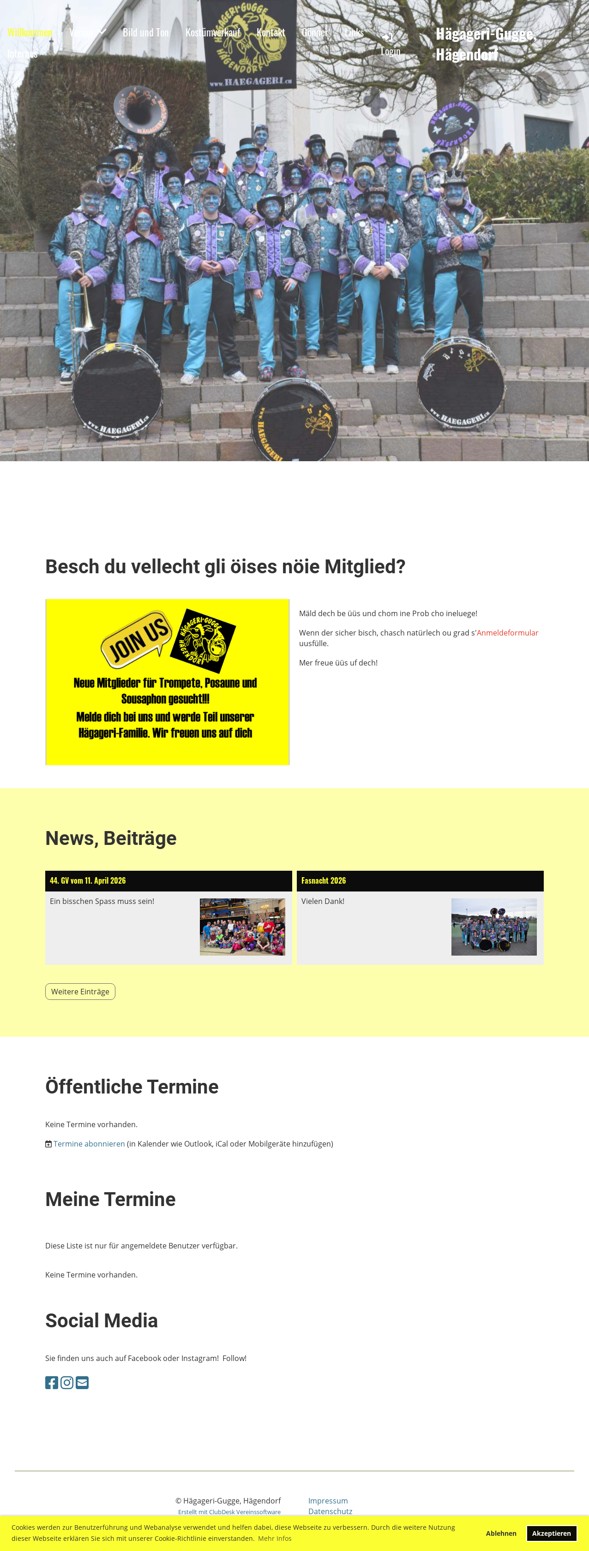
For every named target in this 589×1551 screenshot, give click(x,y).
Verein (87, 31)
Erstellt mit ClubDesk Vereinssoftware (229, 1512)
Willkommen (30, 31)
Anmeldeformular (508, 633)
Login (391, 44)
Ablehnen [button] (501, 1533)
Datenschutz (330, 1511)
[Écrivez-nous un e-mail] (82, 1382)
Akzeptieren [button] (551, 1533)
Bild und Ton (146, 31)
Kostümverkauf (213, 31)
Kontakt (271, 31)
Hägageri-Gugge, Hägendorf (486, 44)
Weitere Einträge (80, 991)
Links (354, 31)
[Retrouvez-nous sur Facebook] (51, 1382)
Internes (22, 53)
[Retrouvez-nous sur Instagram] (66, 1382)
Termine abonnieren (89, 1144)
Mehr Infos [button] (275, 1538)
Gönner (315, 31)
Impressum (328, 1501)
